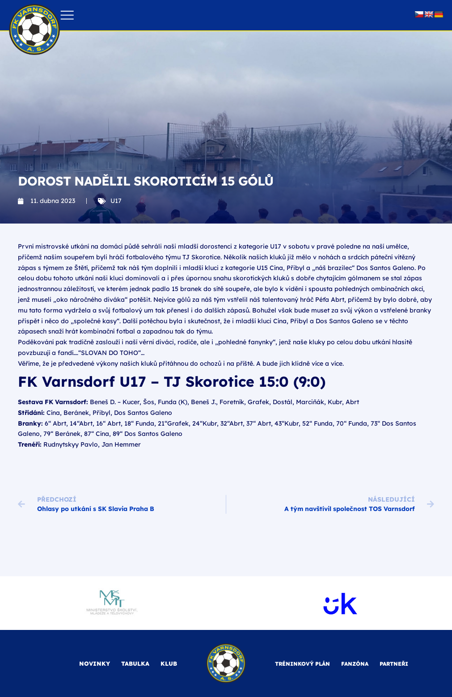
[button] (67, 15)
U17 (116, 201)
